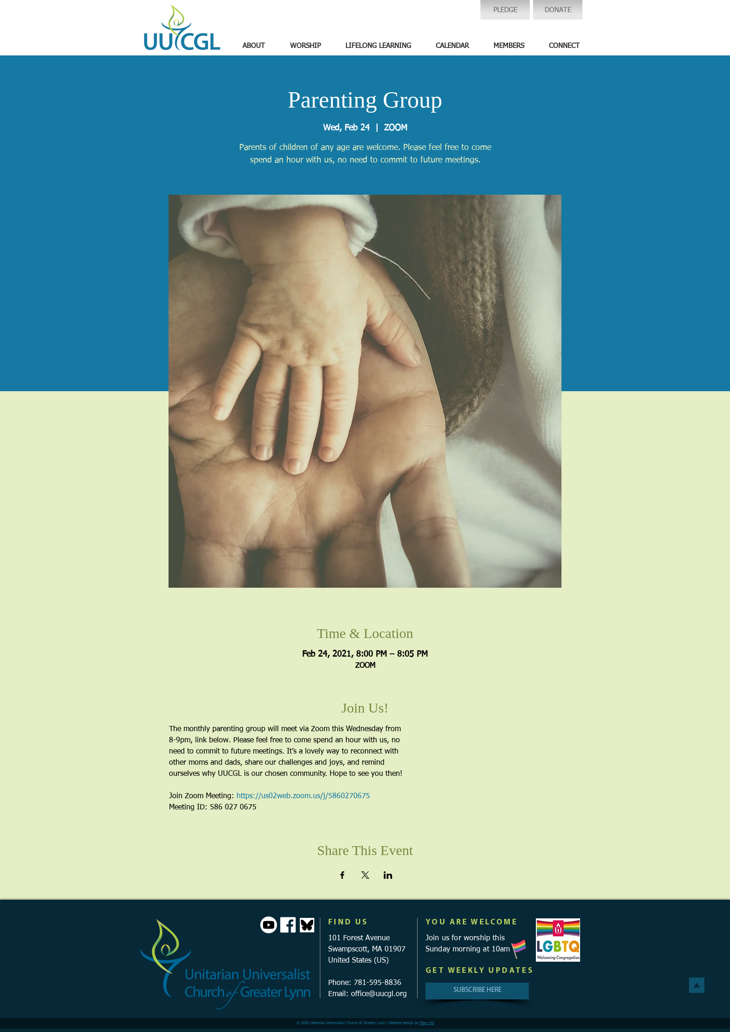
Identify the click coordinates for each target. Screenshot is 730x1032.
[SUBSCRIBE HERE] (477, 991)
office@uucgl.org (379, 994)
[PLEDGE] (505, 10)
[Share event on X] (365, 875)
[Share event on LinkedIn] (388, 875)
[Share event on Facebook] (342, 875)
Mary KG (427, 1023)
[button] (253, 46)
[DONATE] (557, 10)
